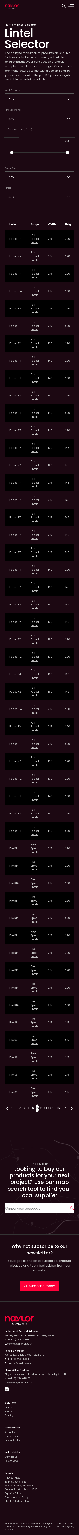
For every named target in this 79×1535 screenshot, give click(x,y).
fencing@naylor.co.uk (19, 1363)
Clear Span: (11, 168)
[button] (11, 152)
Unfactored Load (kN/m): (18, 129)
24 (67, 1108)
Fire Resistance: (13, 109)
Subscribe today (39, 1286)
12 (45, 1108)
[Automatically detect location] (6, 1208)
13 (49, 1108)
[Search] (72, 1208)
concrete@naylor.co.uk (19, 1343)
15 (58, 1108)
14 (54, 1108)
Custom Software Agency (65, 1525)
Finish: (8, 187)
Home (9, 25)
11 (41, 1108)
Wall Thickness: (13, 90)
